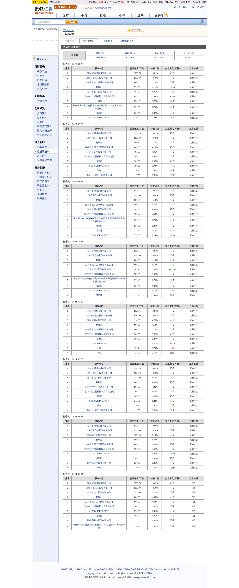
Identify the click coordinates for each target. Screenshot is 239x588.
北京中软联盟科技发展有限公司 (99, 96)
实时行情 (135, 30)
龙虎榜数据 (43, 84)
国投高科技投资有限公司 (99, 463)
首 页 (65, 15)
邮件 (177, 2)
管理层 (40, 122)
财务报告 (42, 198)
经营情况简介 (44, 126)
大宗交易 (42, 88)
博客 (182, 2)
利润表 (40, 190)
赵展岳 (99, 87)
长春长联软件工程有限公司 (99, 175)
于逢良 (99, 101)
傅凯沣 (99, 230)
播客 (161, 2)
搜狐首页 (93, 2)
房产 (138, 2)
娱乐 (115, 2)
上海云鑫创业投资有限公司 (99, 78)
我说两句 (196, 2)
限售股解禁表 (44, 160)
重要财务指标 (44, 172)
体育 (106, 2)
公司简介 (42, 113)
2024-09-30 (100, 57)
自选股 (159, 15)
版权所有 (148, 573)
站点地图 (74, 569)
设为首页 (200, 7)
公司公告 (42, 101)
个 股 (84, 15)
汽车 (132, 2)
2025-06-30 (130, 53)
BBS (188, 2)
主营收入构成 (44, 177)
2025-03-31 (160, 53)
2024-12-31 (189, 53)
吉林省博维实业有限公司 (99, 73)
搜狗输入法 (85, 569)
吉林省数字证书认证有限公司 (99, 82)
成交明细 (42, 71)
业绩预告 (42, 194)
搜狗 (204, 2)
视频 (155, 2)
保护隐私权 (150, 569)
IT (128, 2)
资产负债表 (43, 181)
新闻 (101, 2)
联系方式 (138, 569)
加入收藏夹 (181, 7)
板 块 (140, 15)
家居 (144, 2)
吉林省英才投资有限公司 (99, 92)
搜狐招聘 (107, 569)
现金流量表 (43, 185)
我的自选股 (51, 29)
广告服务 (118, 569)
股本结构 (42, 117)
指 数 (103, 15)
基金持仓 (42, 156)
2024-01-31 (189, 57)
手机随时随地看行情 (102, 7)
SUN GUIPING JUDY (99, 117)
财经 (123, 2)
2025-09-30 (100, 53)
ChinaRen (169, 2)
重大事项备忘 (44, 130)
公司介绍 (175, 569)
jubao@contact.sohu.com (144, 577)
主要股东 (42, 147)
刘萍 (99, 353)
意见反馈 (87, 7)
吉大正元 (68, 30)
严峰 (99, 170)
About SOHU (163, 569)
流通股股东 (43, 151)
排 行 (122, 15)
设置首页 (64, 569)
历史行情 (42, 80)
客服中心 (128, 569)
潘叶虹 (99, 113)
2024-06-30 (130, 57)
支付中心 (97, 569)
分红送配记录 (44, 135)
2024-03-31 (160, 57)
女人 (150, 2)
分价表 (40, 76)
